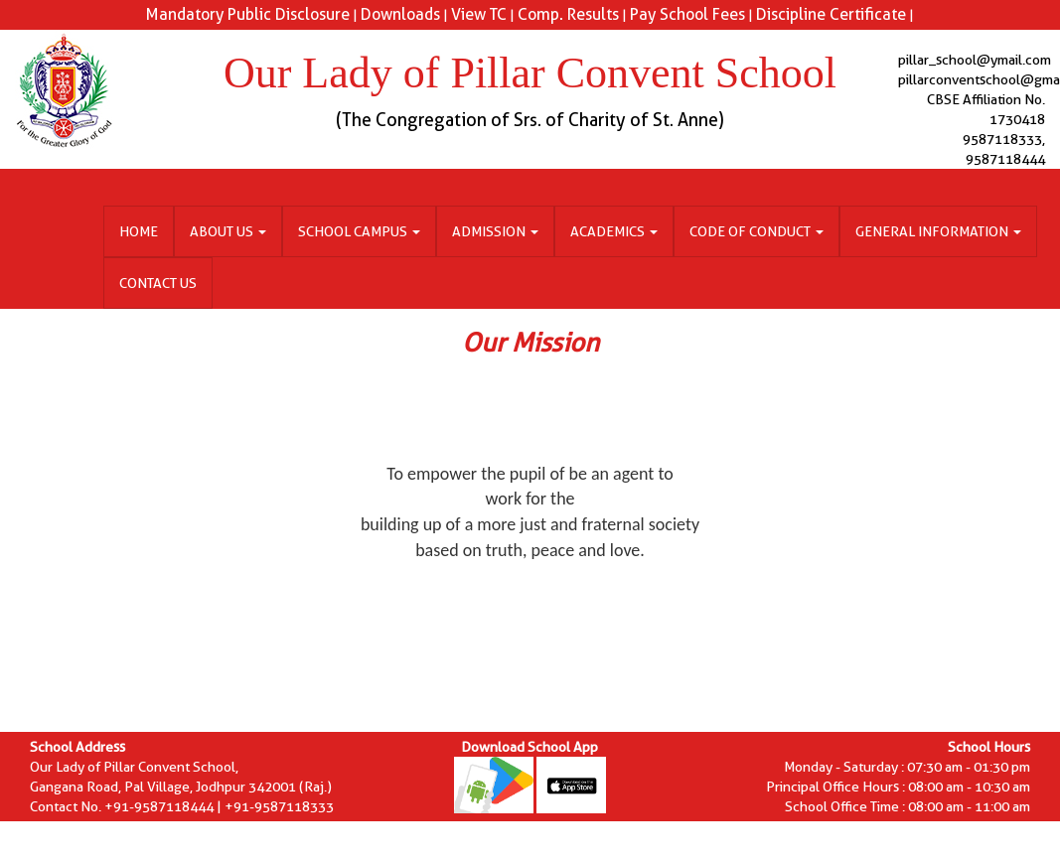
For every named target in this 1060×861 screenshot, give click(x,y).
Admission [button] (495, 231)
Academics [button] (614, 231)
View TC (479, 14)
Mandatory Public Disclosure (248, 14)
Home (138, 231)
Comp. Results (568, 14)
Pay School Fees (687, 14)
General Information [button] (938, 231)
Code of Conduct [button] (756, 231)
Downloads (400, 14)
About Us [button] (228, 231)
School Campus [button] (359, 231)
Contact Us (158, 283)
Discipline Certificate (831, 14)
